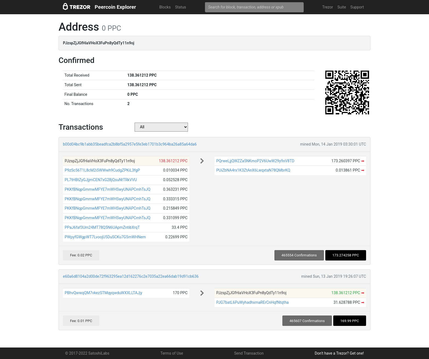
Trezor (327, 7)
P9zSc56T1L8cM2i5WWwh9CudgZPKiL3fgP (102, 170)
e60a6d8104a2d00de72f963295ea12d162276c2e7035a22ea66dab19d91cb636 (131, 276)
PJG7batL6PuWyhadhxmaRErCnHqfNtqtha (252, 302)
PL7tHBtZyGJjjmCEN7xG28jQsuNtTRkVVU (101, 180)
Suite (341, 7)
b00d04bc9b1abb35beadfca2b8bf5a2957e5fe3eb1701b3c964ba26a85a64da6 (130, 144)
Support (357, 7)
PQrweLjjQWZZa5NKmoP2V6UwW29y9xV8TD (255, 161)
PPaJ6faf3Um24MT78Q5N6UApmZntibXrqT (102, 227)
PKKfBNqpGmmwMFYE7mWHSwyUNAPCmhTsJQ (107, 189)
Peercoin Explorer (115, 7)
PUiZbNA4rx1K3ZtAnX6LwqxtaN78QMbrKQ (253, 170)
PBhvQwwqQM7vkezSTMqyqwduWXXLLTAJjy (103, 293)
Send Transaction (249, 353)
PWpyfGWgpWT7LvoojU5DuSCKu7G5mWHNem (105, 237)
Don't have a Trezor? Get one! (339, 353)
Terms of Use (171, 353)
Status (180, 7)
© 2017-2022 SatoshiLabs (87, 353)
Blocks (165, 7)
